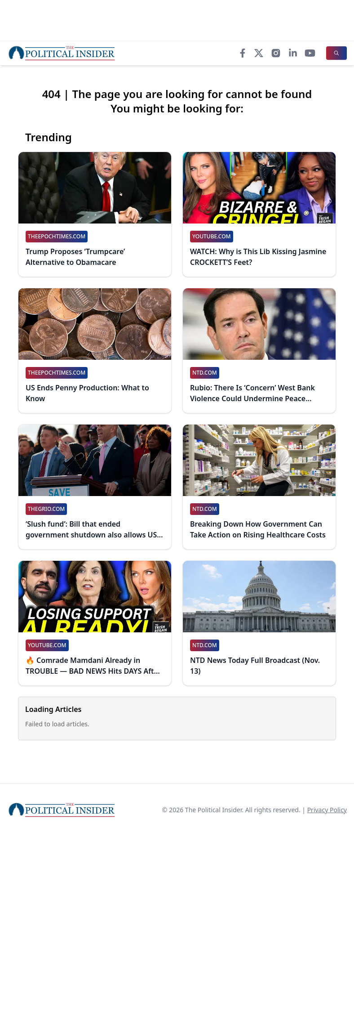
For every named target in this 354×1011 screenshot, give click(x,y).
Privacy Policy (327, 809)
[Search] (336, 53)
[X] (258, 53)
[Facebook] (242, 53)
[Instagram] (275, 53)
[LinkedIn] (292, 53)
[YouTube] (310, 53)
